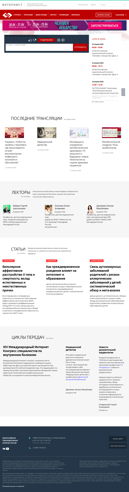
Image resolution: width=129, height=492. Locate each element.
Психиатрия (8, 261)
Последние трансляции (43, 118)
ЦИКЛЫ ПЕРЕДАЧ (32, 337)
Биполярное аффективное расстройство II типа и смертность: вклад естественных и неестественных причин (18, 278)
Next (123, 94)
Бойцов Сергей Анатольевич (20, 207)
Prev (123, 90)
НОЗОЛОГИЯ (120, 15)
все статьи (21, 253)
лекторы (21, 194)
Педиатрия (51, 261)
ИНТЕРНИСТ (13, 4)
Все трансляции (98, 102)
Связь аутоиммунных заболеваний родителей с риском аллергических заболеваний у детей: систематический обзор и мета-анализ (105, 278)
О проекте (17, 15)
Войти (93, 5)
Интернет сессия (103, 15)
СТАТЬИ (18, 250)
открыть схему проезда (41, 443)
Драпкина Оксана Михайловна (105, 207)
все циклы (49, 338)
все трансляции (69, 119)
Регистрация (83, 5)
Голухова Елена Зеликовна (62, 207)
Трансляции (28, 15)
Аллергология (96, 261)
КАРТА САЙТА (118, 439)
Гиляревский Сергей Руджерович (107, 405)
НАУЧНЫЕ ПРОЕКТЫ (117, 446)
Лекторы (53, 15)
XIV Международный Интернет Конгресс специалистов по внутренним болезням (26, 351)
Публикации (64, 15)
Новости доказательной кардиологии (107, 350)
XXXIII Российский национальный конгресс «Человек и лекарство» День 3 (105, 53)
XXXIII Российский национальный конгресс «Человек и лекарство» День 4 (105, 71)
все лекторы (25, 196)
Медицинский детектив (73, 348)
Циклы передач (41, 15)
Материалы (75, 15)
